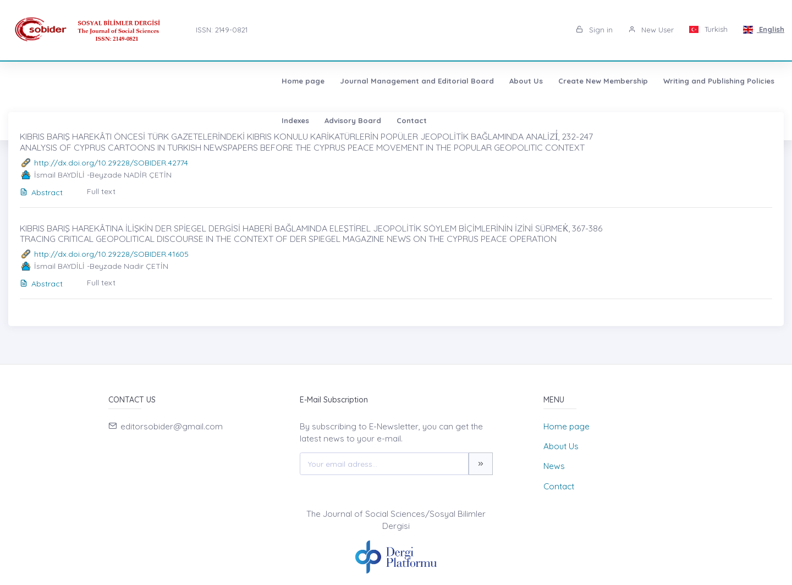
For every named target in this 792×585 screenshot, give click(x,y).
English (763, 29)
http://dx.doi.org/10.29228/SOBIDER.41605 (111, 254)
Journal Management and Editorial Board (156, 80)
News (554, 466)
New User (651, 29)
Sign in (594, 29)
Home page (42, 80)
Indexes (543, 80)
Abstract (41, 192)
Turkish (708, 29)
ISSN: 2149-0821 (222, 29)
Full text (101, 191)
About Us (265, 80)
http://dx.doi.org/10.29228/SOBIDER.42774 (111, 163)
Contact (659, 80)
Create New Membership (342, 80)
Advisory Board (600, 80)
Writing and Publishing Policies (458, 80)
